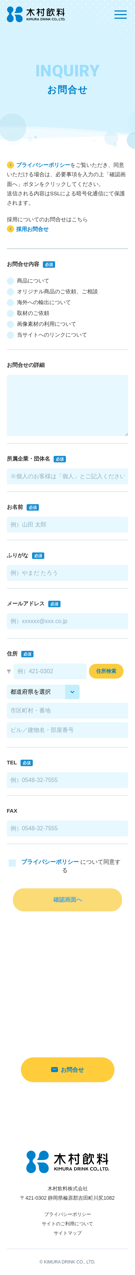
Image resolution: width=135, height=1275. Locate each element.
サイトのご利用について (67, 1223)
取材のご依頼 (28, 313)
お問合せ (67, 1070)
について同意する (65, 866)
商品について (28, 281)
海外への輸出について (39, 302)
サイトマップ (68, 1233)
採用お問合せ (32, 229)
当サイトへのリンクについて (47, 335)
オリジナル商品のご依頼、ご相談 (52, 292)
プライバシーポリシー (43, 165)
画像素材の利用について (41, 324)
